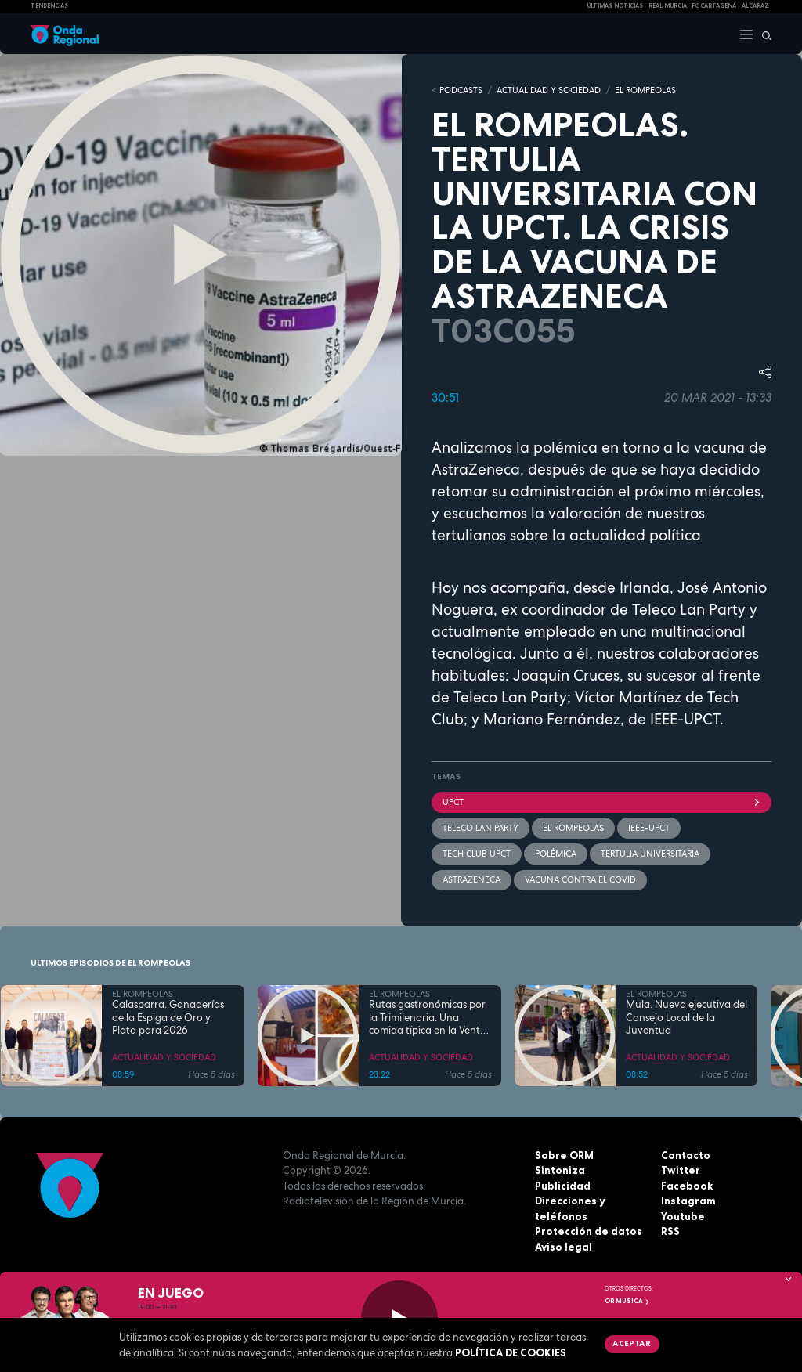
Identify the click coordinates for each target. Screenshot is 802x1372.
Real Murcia (667, 5)
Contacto (685, 1155)
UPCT (601, 801)
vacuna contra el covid (580, 879)
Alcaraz (755, 5)
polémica (555, 853)
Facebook (687, 1185)
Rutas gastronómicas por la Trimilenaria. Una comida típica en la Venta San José (427, 1017)
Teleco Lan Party (480, 827)
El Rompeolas (573, 827)
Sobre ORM (564, 1155)
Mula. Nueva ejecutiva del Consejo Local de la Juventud (686, 1017)
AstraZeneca (471, 879)
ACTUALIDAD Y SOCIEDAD (549, 90)
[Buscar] (762, 33)
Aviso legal (563, 1246)
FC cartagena (714, 5)
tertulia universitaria (650, 853)
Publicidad (563, 1185)
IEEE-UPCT (649, 827)
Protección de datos (588, 1231)
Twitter (680, 1170)
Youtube (683, 1216)
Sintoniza (560, 1170)
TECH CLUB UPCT (477, 853)
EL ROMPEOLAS (645, 90)
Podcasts (460, 90)
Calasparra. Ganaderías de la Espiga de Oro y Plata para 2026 (168, 1017)
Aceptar (631, 1343)
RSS (670, 1231)
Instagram (688, 1200)
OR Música (627, 1301)
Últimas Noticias (615, 5)
